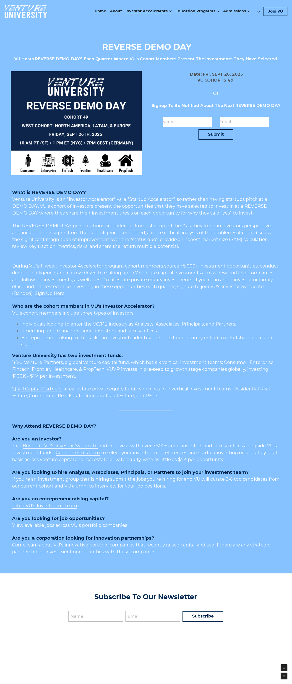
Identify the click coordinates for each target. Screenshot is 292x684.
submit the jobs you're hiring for (146, 479)
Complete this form (78, 452)
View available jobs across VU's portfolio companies (69, 525)
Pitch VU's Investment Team (44, 505)
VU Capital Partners (39, 389)
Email (225, 121)
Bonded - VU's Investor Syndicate (60, 445)
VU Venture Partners (39, 362)
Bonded (22, 293)
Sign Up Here (50, 293)
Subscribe (203, 616)
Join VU (275, 11)
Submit (216, 134)
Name (168, 121)
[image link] (26, 11)
